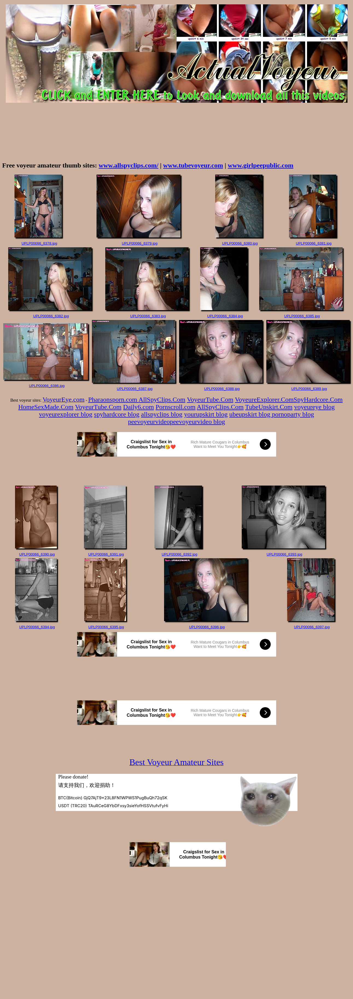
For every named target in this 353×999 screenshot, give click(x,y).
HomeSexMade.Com (46, 406)
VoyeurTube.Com (210, 399)
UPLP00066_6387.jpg (134, 389)
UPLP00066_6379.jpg (139, 243)
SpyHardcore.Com (318, 399)
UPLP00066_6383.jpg (148, 316)
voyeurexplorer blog (65, 414)
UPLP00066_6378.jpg (39, 243)
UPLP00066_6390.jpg (37, 554)
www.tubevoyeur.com (193, 165)
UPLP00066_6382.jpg (51, 316)
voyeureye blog (314, 406)
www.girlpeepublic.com (260, 165)
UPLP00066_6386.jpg (47, 386)
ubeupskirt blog (250, 414)
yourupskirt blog (205, 414)
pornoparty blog (293, 414)
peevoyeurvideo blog (197, 421)
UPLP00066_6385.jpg (302, 316)
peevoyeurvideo (149, 421)
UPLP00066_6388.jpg (222, 389)
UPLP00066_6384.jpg (225, 316)
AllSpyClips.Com (161, 399)
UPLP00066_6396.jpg (206, 627)
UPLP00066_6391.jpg (106, 554)
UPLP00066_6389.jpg (309, 389)
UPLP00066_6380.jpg (240, 243)
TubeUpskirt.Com (269, 406)
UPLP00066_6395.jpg (106, 627)
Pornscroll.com (176, 406)
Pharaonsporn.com (113, 399)
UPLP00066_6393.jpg (284, 554)
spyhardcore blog (116, 414)
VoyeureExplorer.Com (264, 399)
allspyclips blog (161, 414)
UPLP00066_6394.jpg (37, 627)
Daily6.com (138, 406)
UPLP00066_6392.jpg (179, 554)
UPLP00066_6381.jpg (313, 243)
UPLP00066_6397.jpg (311, 627)
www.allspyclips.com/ (129, 165)
